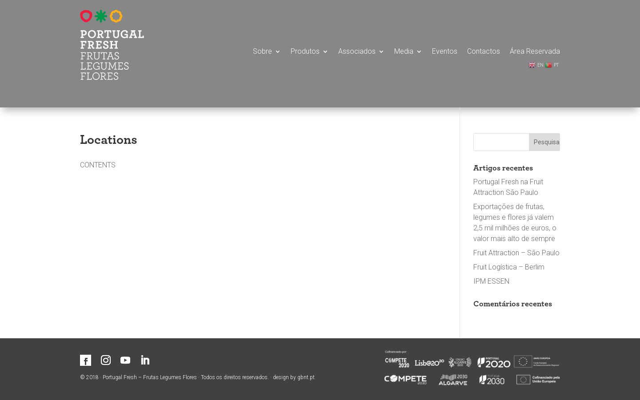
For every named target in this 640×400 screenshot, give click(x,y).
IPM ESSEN (491, 281)
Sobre (262, 51)
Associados (357, 51)
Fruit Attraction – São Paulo (516, 253)
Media (403, 51)
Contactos (483, 51)
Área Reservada (535, 51)
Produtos (305, 51)
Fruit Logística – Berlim (508, 267)
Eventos (444, 51)
